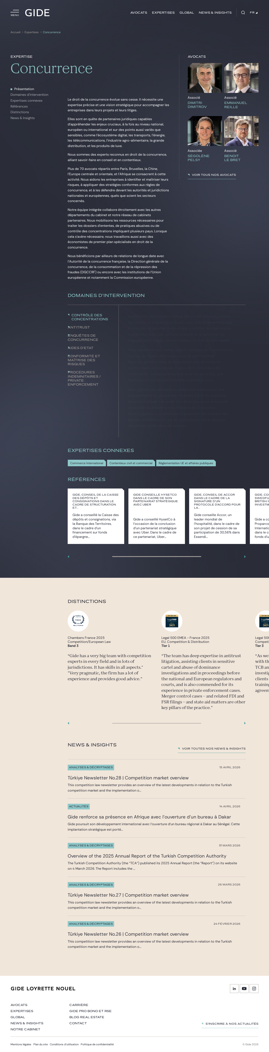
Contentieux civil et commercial (130, 463)
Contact (78, 1023)
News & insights (215, 12)
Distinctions (20, 112)
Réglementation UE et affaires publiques (186, 463)
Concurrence (52, 32)
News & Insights (23, 118)
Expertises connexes (26, 100)
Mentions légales (21, 1044)
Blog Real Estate (86, 1017)
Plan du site (40, 1044)
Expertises (163, 12)
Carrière (78, 1005)
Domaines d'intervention (29, 95)
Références (19, 106)
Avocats (138, 12)
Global (186, 12)
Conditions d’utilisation (64, 1044)
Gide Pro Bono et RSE (90, 1011)
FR (253, 12)
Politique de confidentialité (97, 1044)
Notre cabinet (25, 1029)
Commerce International (86, 463)
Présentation (24, 89)
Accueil (15, 32)
